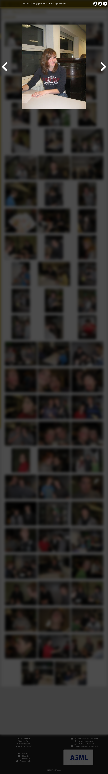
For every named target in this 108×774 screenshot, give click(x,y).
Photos (26, 3)
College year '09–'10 (40, 3)
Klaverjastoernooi (58, 3)
